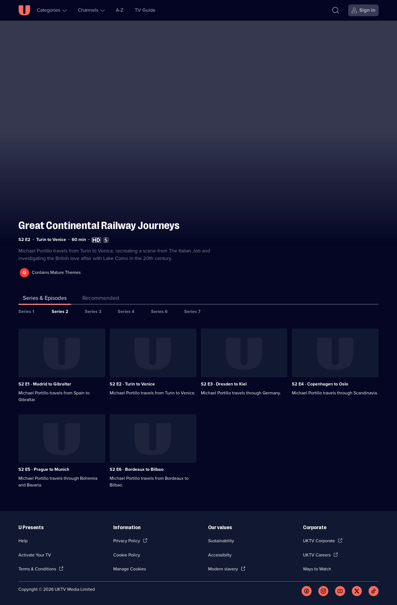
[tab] (101, 299)
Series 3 (93, 311)
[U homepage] (24, 10)
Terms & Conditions (37, 569)
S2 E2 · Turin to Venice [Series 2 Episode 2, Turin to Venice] (132, 384)
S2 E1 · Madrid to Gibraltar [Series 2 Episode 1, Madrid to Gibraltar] (44, 384)
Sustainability (221, 540)
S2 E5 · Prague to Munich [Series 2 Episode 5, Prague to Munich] (43, 469)
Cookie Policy (126, 555)
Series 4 (126, 311)
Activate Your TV (34, 555)
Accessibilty (220, 555)
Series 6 (159, 311)
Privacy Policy (126, 540)
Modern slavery (223, 569)
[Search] (335, 10)
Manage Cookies (129, 569)
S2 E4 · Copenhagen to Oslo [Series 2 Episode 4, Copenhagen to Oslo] (320, 384)
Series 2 (60, 311)
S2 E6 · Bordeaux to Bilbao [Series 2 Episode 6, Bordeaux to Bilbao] (136, 469)
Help (23, 540)
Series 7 (192, 311)
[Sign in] (363, 10)
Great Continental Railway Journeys (99, 226)
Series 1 (26, 311)
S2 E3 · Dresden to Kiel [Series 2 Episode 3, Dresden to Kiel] (224, 384)
